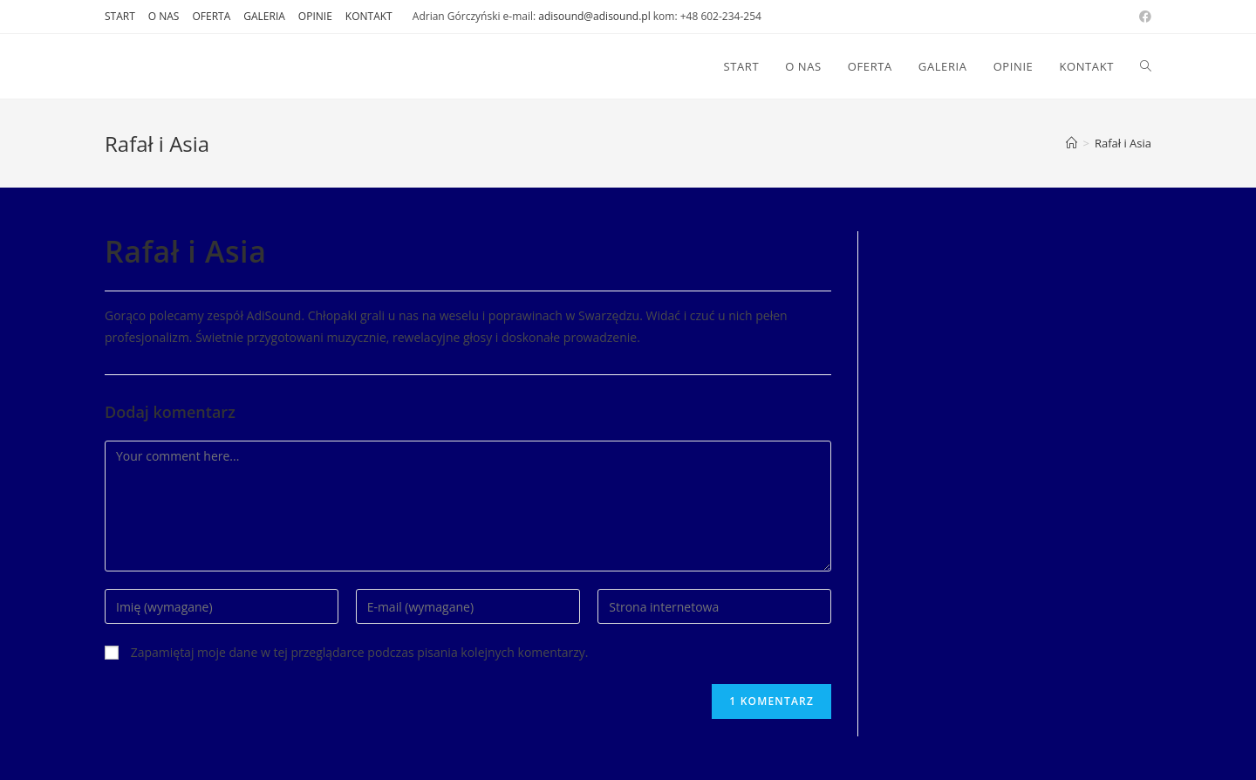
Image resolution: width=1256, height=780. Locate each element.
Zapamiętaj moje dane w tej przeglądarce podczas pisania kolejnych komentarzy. (360, 652)
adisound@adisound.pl (594, 16)
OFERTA (211, 16)
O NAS (164, 16)
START (120, 16)
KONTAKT (368, 16)
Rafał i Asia (1123, 143)
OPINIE (315, 16)
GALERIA (264, 16)
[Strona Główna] (1071, 143)
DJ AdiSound (165, 65)
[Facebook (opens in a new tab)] (1142, 16)
